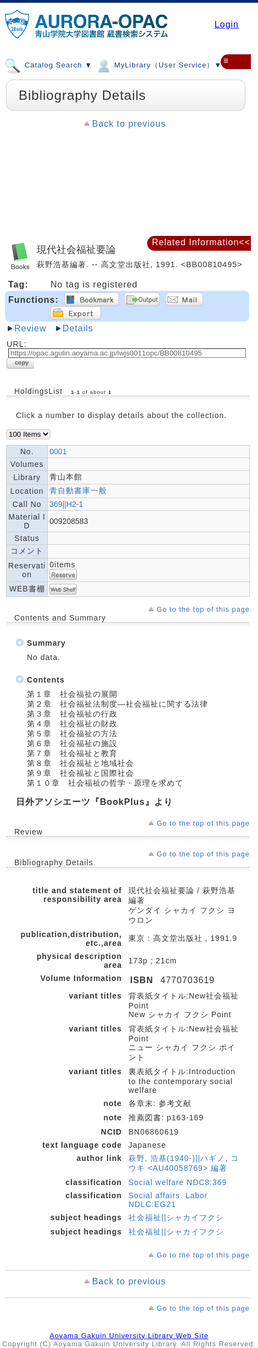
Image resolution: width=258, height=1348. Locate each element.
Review (30, 328)
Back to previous (129, 123)
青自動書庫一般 (78, 490)
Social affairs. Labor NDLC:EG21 (167, 1200)
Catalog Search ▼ (48, 65)
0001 (57, 451)
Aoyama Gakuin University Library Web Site (129, 1336)
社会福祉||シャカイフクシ (176, 1217)
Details (78, 328)
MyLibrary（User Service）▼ (158, 65)
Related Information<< (201, 242)
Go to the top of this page (203, 609)
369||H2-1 (66, 504)
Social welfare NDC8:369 (177, 1182)
